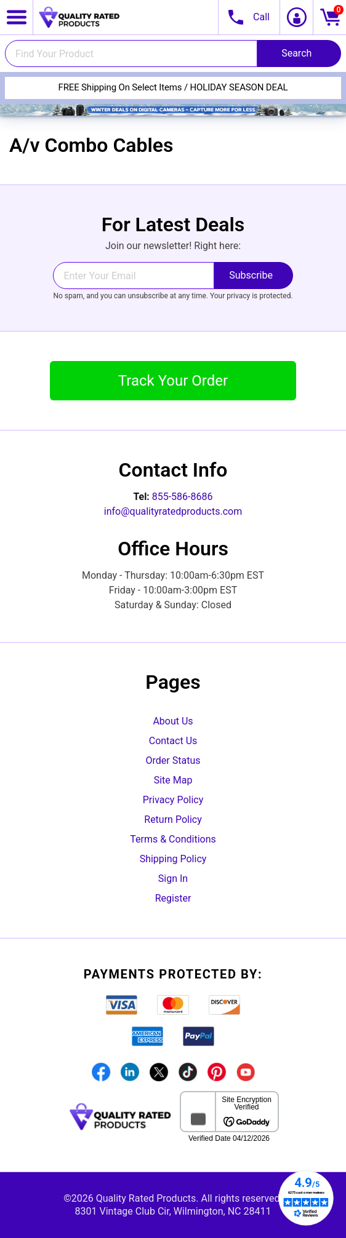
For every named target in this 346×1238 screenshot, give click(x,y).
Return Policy (172, 819)
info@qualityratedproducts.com (173, 511)
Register (173, 898)
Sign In (173, 878)
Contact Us (173, 741)
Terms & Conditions (173, 839)
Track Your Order (173, 380)
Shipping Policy (173, 859)
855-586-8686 (182, 496)
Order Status (173, 760)
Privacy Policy (173, 800)
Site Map (173, 780)
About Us (173, 721)
